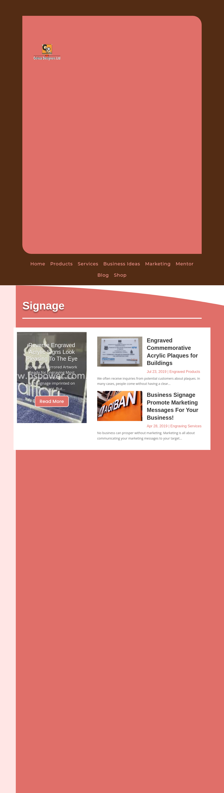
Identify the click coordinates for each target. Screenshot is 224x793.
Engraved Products (184, 372)
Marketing (158, 264)
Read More (52, 401)
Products (61, 264)
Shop (120, 275)
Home (37, 264)
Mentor (185, 264)
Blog (103, 275)
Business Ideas (121, 264)
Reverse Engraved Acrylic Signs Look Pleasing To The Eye (51, 352)
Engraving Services (185, 426)
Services (88, 264)
